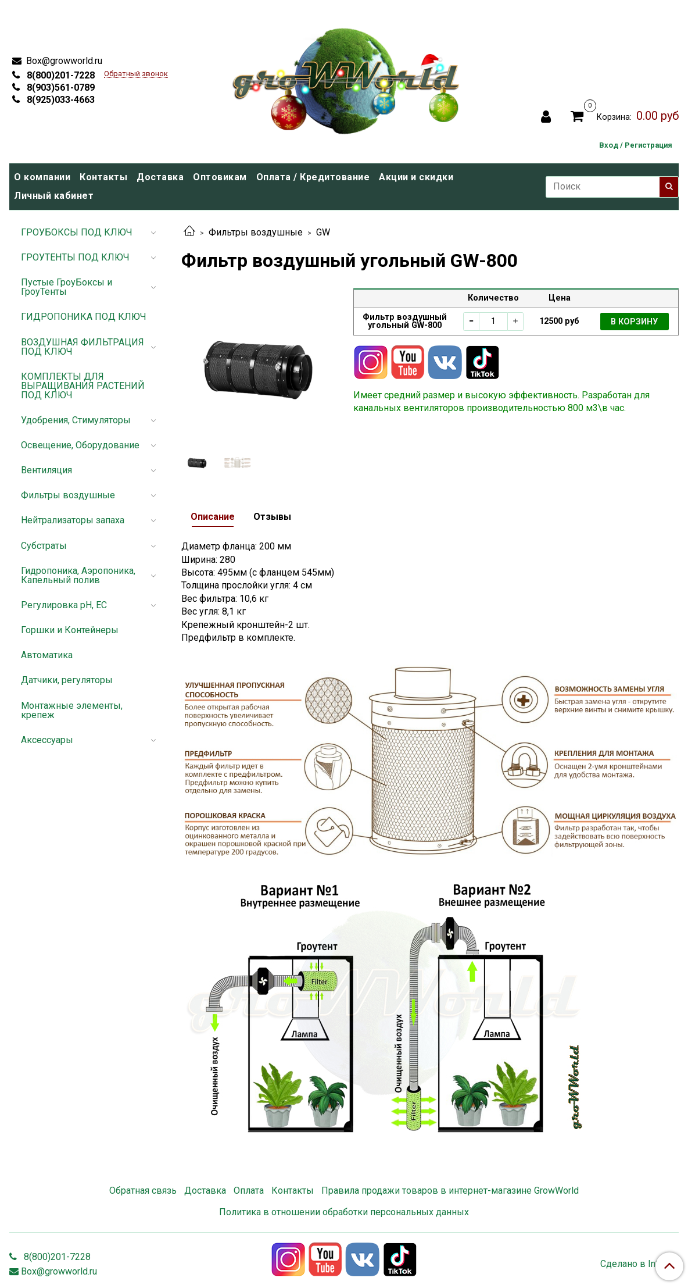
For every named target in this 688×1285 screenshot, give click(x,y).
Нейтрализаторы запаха (72, 520)
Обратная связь (143, 1190)
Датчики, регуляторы (67, 680)
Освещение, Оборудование (80, 445)
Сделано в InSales (639, 1264)
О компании (42, 177)
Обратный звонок (136, 74)
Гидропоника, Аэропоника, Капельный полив (78, 575)
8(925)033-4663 (59, 100)
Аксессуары (47, 739)
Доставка (160, 177)
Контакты (103, 177)
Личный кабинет (54, 195)
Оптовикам (220, 177)
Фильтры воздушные (256, 232)
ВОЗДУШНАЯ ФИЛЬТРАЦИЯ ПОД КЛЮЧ (82, 347)
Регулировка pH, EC (64, 605)
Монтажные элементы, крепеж (72, 710)
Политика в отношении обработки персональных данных (344, 1212)
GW (323, 232)
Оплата (249, 1190)
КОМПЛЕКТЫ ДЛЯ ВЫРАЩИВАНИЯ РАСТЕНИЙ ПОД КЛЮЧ (83, 386)
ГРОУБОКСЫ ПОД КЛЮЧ (76, 232)
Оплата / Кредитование (313, 177)
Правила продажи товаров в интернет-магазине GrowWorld (450, 1190)
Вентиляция (46, 470)
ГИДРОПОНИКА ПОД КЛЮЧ (83, 316)
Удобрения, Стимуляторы (76, 420)
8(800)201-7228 (59, 75)
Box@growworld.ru (63, 60)
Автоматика (47, 655)
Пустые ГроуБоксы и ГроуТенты (66, 287)
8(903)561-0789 (59, 87)
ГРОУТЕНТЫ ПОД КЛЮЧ (75, 257)
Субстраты (44, 545)
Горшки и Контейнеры (70, 630)
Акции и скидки (416, 177)
